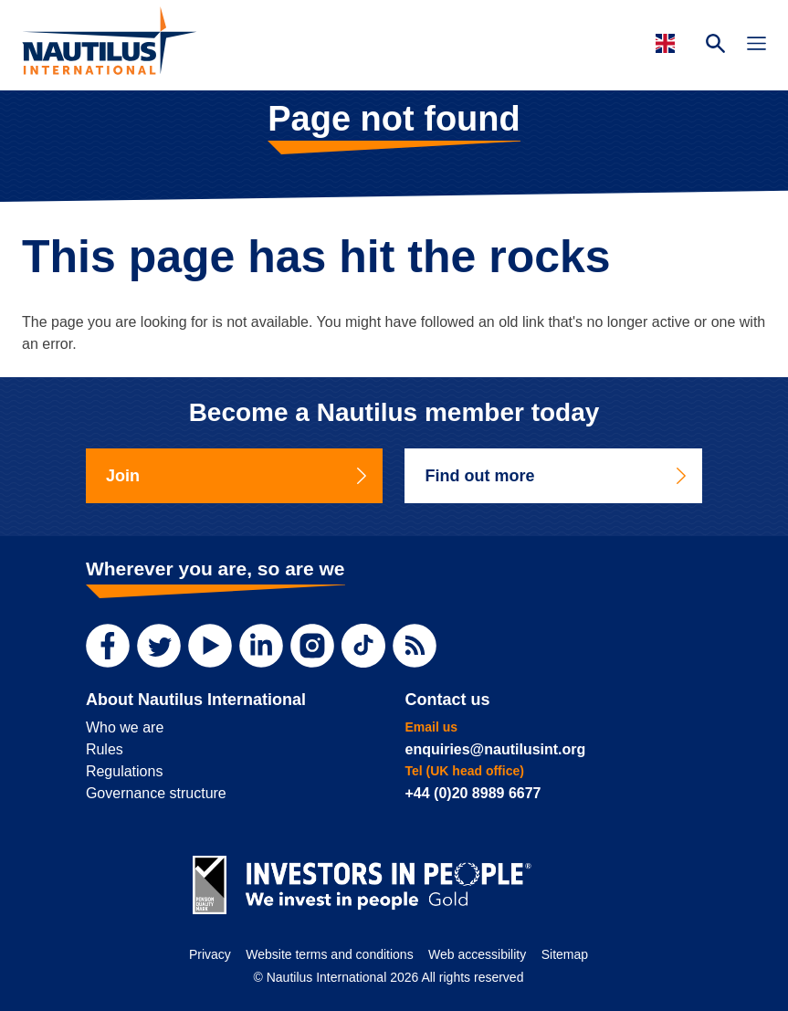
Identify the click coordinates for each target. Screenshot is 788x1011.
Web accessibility (477, 954)
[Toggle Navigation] (756, 45)
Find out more (557, 476)
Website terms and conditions (329, 954)
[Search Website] (715, 45)
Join (238, 476)
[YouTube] (210, 646)
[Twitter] (159, 646)
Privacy (210, 954)
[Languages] (668, 43)
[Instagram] (312, 646)
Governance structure (156, 793)
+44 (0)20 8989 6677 (473, 793)
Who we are (124, 727)
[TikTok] (363, 646)
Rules (104, 749)
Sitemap (564, 954)
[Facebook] (108, 646)
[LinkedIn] (261, 646)
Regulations (124, 771)
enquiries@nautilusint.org (495, 749)
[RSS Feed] (414, 646)
